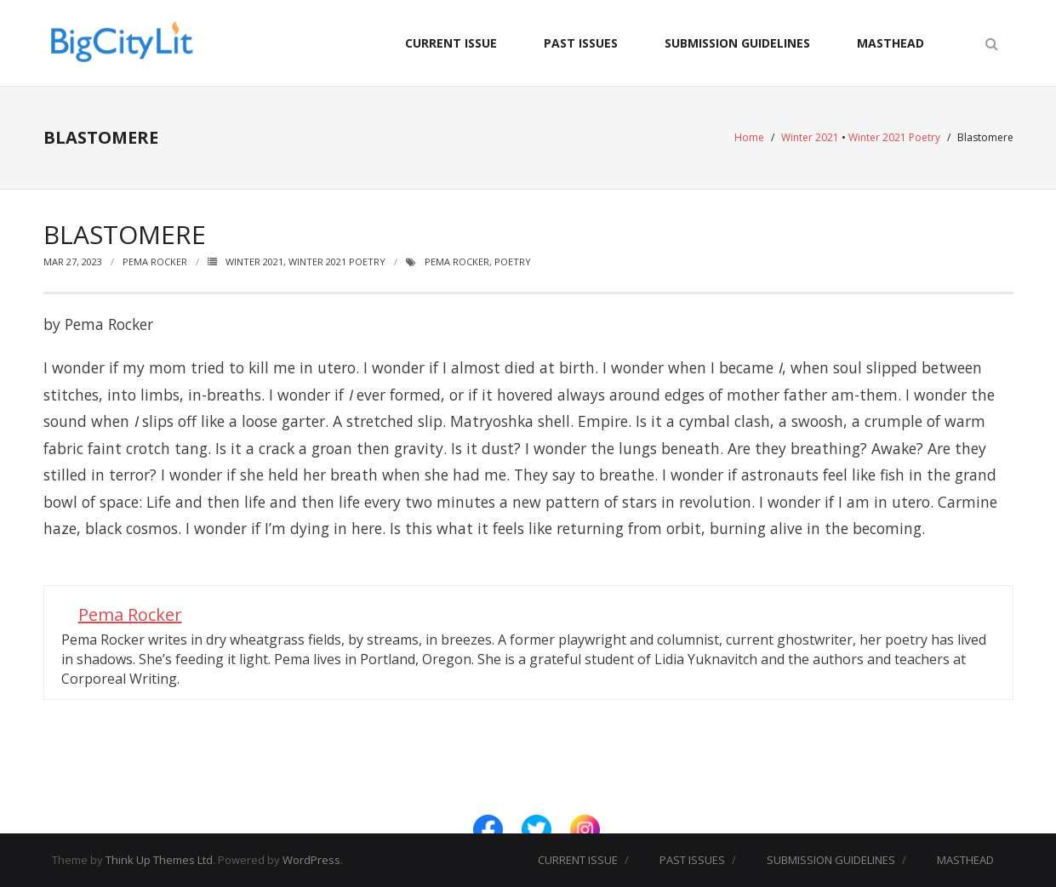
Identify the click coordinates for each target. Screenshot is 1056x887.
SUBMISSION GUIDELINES (737, 43)
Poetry (512, 261)
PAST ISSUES (581, 43)
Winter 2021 (810, 137)
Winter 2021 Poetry (894, 137)
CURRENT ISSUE (451, 43)
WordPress (311, 859)
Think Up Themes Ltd (159, 859)
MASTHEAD (890, 43)
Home (749, 137)
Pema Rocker (155, 261)
